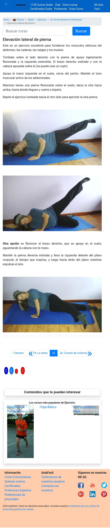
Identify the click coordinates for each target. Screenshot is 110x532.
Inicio (6, 19)
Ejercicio (42, 19)
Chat (57, 4)
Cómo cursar (70, 4)
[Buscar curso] (35, 31)
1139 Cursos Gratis (42, 4)
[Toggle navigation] (6, 3)
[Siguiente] (76, 353)
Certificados (12, 486)
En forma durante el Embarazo (66, 19)
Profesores (60, 8)
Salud (31, 19)
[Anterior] (38, 353)
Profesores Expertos (18, 490)
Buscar (81, 31)
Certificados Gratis (41, 8)
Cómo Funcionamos (18, 477)
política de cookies (24, 509)
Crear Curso (76, 8)
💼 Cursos (18, 19)
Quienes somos (15, 481)
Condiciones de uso (78, 506)
